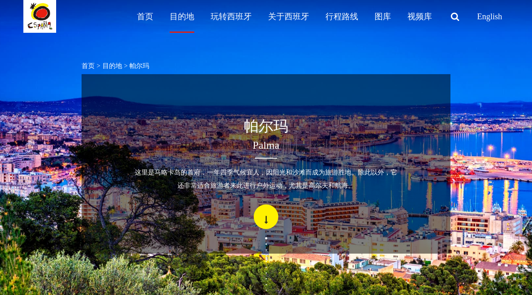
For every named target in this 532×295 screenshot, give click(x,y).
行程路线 (341, 16)
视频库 (419, 16)
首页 (145, 16)
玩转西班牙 (231, 16)
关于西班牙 (288, 16)
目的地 (182, 16)
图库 (383, 16)
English (489, 16)
